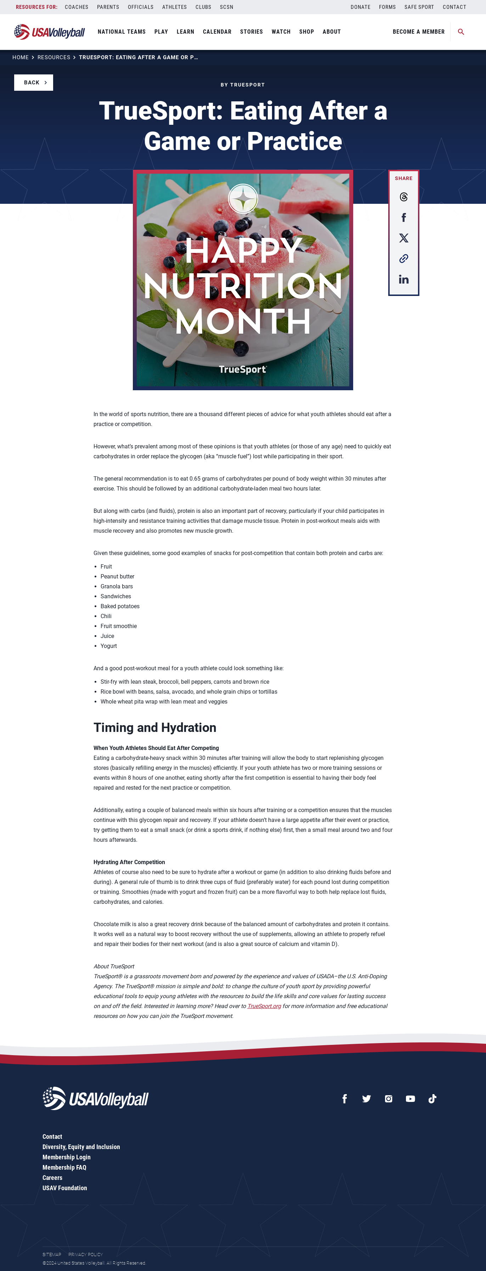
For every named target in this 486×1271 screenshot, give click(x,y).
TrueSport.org (264, 1006)
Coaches (77, 7)
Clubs (203, 7)
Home (20, 57)
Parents (108, 7)
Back (32, 82)
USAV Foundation (65, 1188)
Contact (455, 7)
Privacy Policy (85, 1254)
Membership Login (67, 1157)
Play (161, 31)
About (332, 31)
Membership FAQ (64, 1167)
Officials (141, 7)
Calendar (217, 31)
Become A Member (419, 31)
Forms (387, 7)
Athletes (174, 7)
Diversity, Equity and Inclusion (81, 1146)
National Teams (122, 31)
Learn (185, 31)
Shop (306, 31)
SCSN (226, 7)
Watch (281, 31)
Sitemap (52, 1254)
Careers (52, 1177)
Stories (251, 31)
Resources (54, 57)
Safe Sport (419, 7)
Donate (361, 7)
